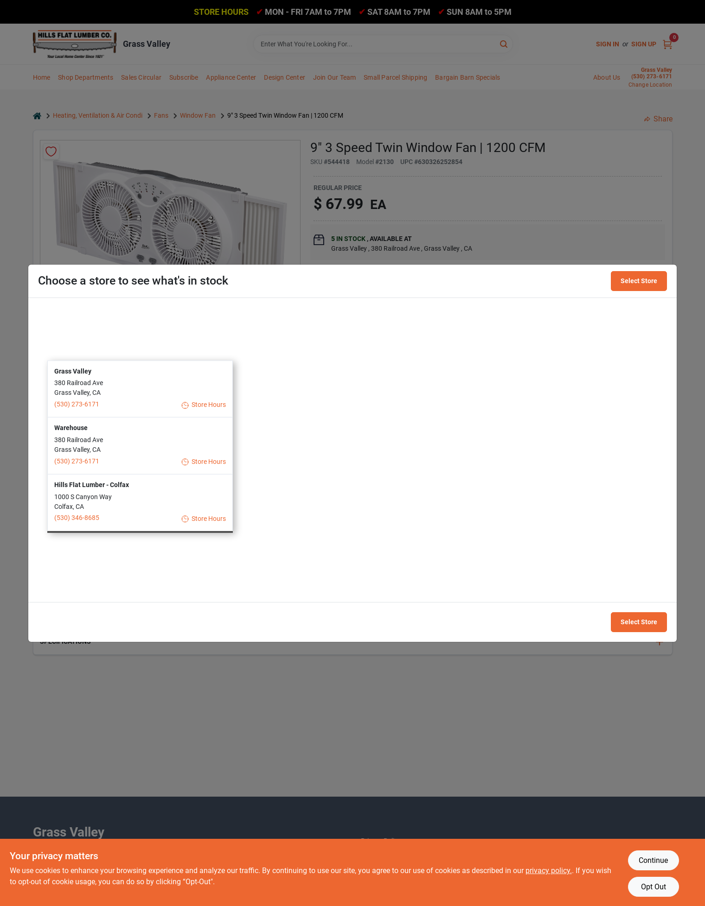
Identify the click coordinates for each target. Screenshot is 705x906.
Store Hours (203, 405)
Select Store (639, 281)
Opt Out (653, 886)
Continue (653, 860)
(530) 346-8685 (76, 517)
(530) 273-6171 (76, 404)
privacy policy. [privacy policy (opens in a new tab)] (549, 870)
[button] (140, 388)
